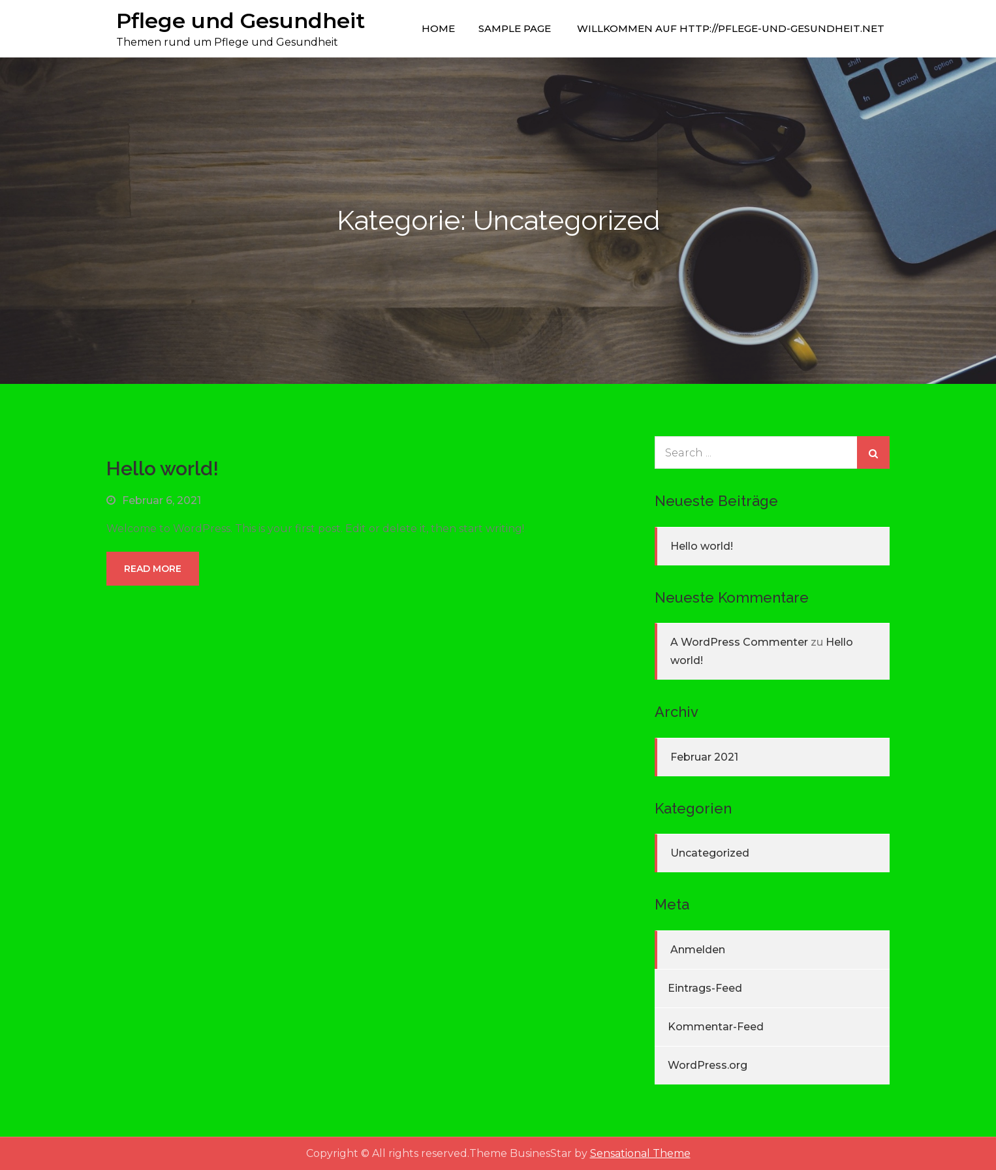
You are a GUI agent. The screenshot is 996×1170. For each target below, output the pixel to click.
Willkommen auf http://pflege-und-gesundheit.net (730, 28)
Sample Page (514, 28)
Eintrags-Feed (705, 988)
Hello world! (162, 468)
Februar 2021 (704, 757)
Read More (152, 569)
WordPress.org (707, 1065)
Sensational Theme (640, 1153)
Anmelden (697, 949)
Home (438, 28)
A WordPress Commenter (739, 642)
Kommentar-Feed (716, 1026)
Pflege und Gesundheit (240, 20)
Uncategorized (709, 853)
